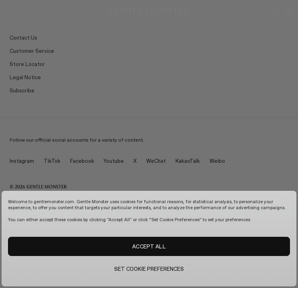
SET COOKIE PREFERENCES (149, 268)
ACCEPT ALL (148, 246)
